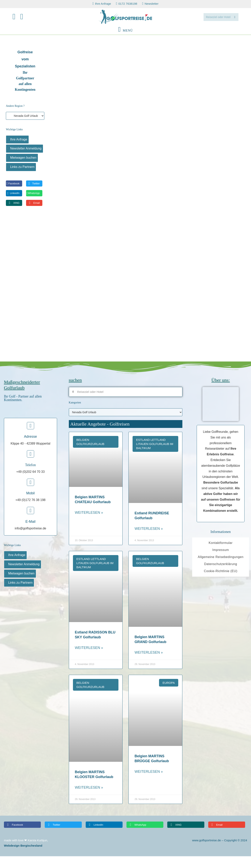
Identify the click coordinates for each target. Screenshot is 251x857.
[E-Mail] (30, 511)
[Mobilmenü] (125, 31)
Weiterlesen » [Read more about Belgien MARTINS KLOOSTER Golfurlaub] (89, 788)
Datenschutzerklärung (220, 565)
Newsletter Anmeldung (26, 149)
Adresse (30, 437)
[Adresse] (30, 426)
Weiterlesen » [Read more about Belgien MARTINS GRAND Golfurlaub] (149, 653)
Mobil (30, 494)
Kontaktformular (221, 543)
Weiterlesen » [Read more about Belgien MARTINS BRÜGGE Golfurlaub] (149, 773)
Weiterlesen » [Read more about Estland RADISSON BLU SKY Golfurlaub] (89, 649)
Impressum (220, 551)
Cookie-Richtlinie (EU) (220, 572)
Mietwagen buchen (23, 158)
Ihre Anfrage (18, 140)
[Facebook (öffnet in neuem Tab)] (16, 17)
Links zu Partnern (22, 167)
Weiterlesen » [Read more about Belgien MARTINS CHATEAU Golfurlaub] (89, 513)
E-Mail (30, 522)
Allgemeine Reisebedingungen (220, 558)
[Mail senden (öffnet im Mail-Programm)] (24, 17)
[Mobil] (30, 483)
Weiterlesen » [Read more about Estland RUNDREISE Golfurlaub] (149, 530)
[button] (14, 184)
